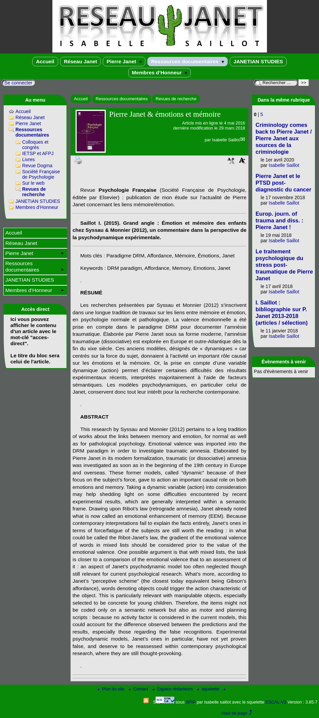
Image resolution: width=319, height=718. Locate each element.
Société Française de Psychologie (41, 174)
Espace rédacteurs (173, 688)
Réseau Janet (80, 61)
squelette (209, 688)
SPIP (190, 702)
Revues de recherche (175, 98)
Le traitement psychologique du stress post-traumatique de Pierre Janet (284, 265)
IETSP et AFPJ (38, 153)
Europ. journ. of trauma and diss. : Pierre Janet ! (279, 220)
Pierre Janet (123, 61)
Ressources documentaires (187, 61)
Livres (28, 159)
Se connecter (18, 82)
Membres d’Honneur (159, 72)
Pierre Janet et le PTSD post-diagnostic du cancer (283, 183)
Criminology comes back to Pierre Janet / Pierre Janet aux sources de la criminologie (284, 138)
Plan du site (111, 688)
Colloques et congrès (35, 144)
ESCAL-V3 (276, 702)
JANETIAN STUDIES (258, 61)
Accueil (45, 61)
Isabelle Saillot (226, 139)
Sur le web (33, 183)
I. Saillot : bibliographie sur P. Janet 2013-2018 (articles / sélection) (282, 312)
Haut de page (234, 713)
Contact (138, 688)
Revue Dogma (37, 165)
